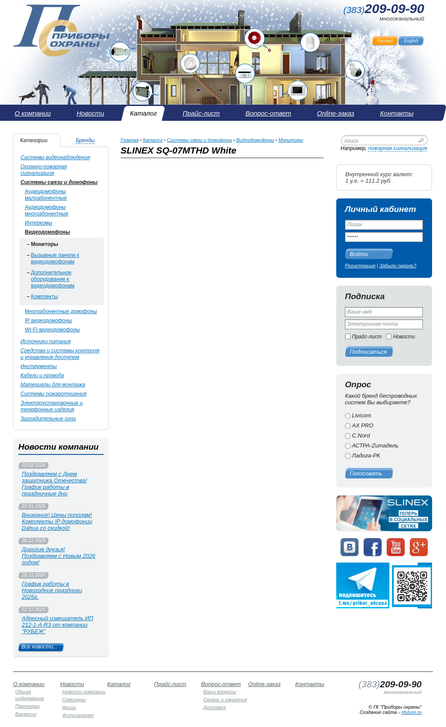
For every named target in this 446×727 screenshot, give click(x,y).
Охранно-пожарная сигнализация (43, 170)
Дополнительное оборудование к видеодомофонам (52, 279)
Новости (404, 337)
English (411, 40)
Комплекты (44, 297)
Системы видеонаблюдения (55, 157)
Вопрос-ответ (221, 684)
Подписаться (368, 351)
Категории (33, 140)
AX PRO (362, 425)
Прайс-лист (367, 337)
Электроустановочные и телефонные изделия (51, 406)
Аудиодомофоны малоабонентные (46, 194)
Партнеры (27, 706)
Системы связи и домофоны (59, 182)
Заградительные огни (48, 419)
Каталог (152, 140)
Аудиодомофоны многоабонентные (46, 210)
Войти (359, 254)
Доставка (214, 707)
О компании (28, 684)
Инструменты (38, 366)
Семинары (74, 699)
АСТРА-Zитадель (375, 445)
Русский (385, 40)
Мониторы (44, 244)
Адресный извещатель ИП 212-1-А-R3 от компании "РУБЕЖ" (57, 625)
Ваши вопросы (219, 691)
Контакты (309, 684)
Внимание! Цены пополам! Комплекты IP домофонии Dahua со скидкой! (57, 521)
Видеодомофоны (47, 232)
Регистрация (360, 265)
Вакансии (26, 714)
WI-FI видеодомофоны (52, 330)
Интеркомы (38, 223)
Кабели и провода (42, 375)
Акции (69, 707)
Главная (130, 140)
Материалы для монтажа (52, 385)
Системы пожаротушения (53, 394)
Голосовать (366, 473)
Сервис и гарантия (225, 699)
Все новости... (39, 647)
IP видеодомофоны (48, 320)
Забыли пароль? (397, 265)
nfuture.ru (411, 712)
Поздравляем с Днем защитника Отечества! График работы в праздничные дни (54, 484)
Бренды (85, 140)
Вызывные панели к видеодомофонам (55, 258)
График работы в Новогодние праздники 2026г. (52, 590)
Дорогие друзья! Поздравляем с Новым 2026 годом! (58, 556)
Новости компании (83, 691)
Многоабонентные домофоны (61, 311)
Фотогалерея (78, 715)
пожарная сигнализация (397, 148)
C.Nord (361, 435)
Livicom (361, 415)
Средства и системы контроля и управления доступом (59, 354)
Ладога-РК (366, 455)
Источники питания (45, 341)
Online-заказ (264, 684)
